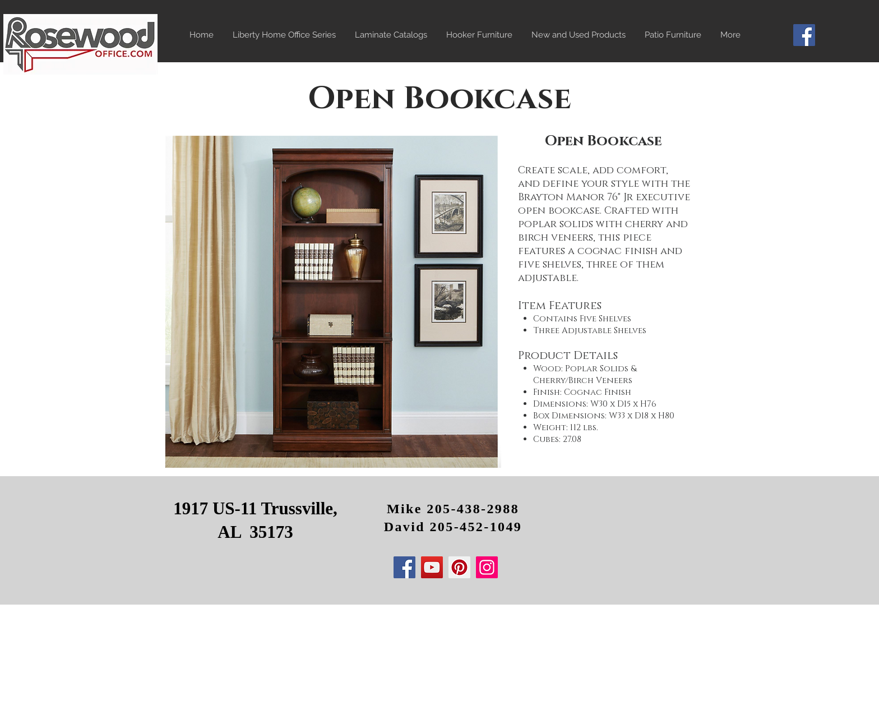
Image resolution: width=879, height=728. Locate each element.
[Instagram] (487, 567)
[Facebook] (804, 35)
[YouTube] (432, 567)
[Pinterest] (459, 567)
